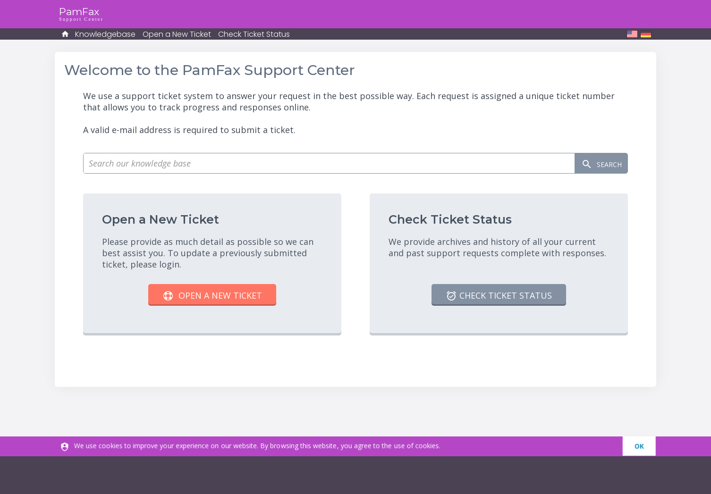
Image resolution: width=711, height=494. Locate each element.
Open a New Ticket (177, 34)
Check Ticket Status (254, 34)
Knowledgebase (105, 34)
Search (594, 163)
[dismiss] (646, 446)
